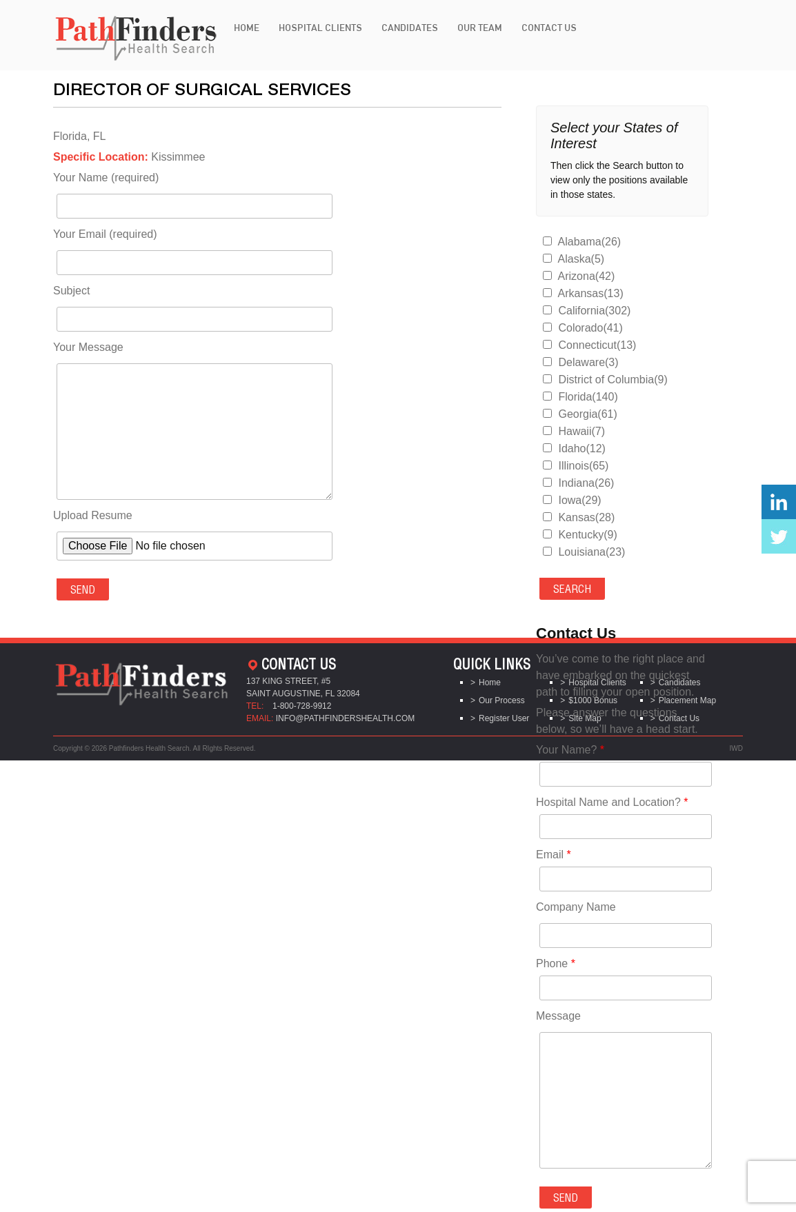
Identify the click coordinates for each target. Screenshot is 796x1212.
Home (246, 27)
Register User (504, 718)
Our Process (502, 700)
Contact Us (549, 27)
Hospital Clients (320, 27)
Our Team (479, 27)
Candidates (409, 27)
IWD (736, 748)
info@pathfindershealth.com (345, 718)
